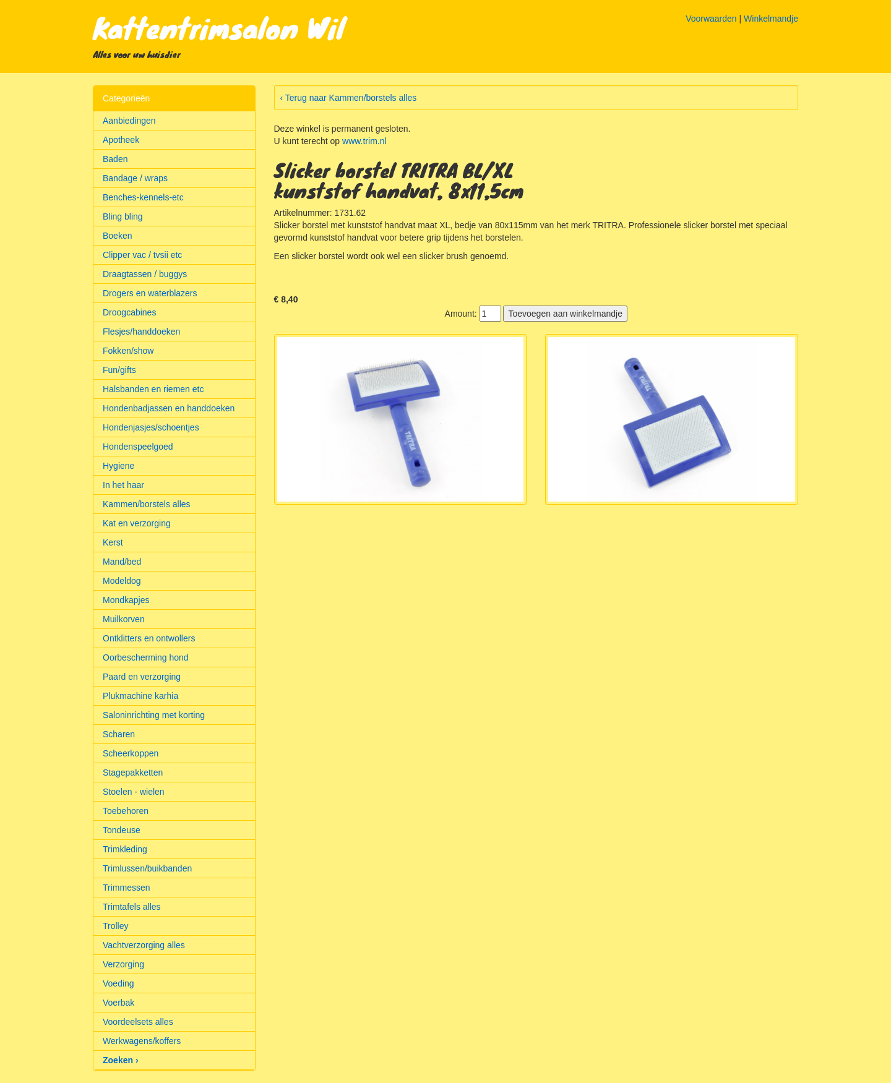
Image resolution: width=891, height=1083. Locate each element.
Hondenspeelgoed (138, 447)
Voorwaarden (711, 19)
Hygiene (118, 466)
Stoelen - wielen (134, 792)
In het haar (123, 485)
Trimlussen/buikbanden (147, 868)
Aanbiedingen (129, 121)
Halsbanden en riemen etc (153, 389)
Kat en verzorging (137, 523)
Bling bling (123, 216)
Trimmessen (126, 888)
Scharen (119, 734)
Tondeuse (121, 830)
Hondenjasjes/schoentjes (151, 427)
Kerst (113, 542)
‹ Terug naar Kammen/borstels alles (348, 98)
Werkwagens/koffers (142, 1041)
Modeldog (122, 581)
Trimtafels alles (132, 907)
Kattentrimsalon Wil (219, 27)
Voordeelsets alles (138, 1022)
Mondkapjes (126, 600)
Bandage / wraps (135, 178)
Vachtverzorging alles (144, 945)
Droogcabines (129, 312)
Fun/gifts (119, 370)
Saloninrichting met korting (154, 715)
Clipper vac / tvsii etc (142, 255)
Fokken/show (128, 351)
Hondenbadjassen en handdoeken (169, 408)
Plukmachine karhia (140, 696)
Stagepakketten (133, 772)
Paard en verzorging (142, 677)
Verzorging (123, 964)
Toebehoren (125, 811)
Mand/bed (122, 562)
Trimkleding (125, 849)
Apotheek (121, 140)
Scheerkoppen (130, 753)
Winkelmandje (771, 19)
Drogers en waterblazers (150, 293)
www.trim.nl (364, 141)
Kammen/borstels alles (147, 504)
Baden (115, 159)
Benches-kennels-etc (143, 197)
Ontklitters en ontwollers (149, 638)
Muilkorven (124, 619)
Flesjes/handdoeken (141, 331)
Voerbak (118, 1003)
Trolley (116, 926)
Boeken (117, 236)
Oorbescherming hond (146, 657)
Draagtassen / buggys (145, 274)
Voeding (118, 983)
